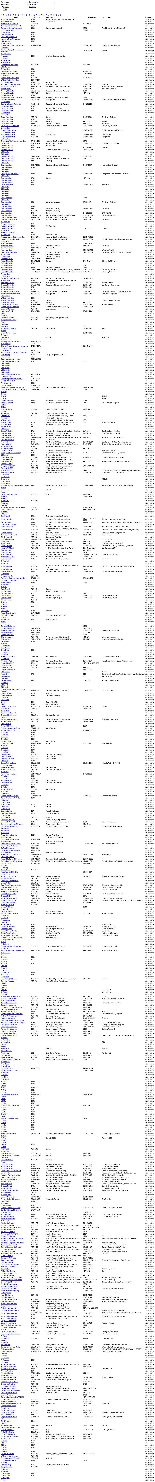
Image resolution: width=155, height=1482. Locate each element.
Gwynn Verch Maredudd (9, 494)
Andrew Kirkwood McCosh (10, 728)
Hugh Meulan (5, 1055)
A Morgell (4, 1342)
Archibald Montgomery (9, 1284)
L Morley (4, 1353)
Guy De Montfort (7, 1260)
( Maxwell (4, 678)
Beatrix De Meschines (9, 1005)
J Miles (3, 1086)
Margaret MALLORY (8, 466)
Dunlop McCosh (6, 741)
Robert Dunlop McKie (8, 894)
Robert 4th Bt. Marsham (9, 580)
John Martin (5, 611)
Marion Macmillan (7, 243)
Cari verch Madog (7, 318)
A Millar (3, 1088)
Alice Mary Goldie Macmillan (11, 84)
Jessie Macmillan (7, 185)
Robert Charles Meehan (9, 931)
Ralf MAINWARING (8, 381)
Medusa (4, 922)
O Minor (4, 1142)
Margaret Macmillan (8, 224)
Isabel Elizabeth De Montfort (11, 1264)
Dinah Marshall (6, 537)
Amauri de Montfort (8, 1232)
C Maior (4, 394)
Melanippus (5, 944)
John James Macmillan (9, 219)
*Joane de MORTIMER (9, 1369)
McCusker (4, 800)
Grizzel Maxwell (6, 680)
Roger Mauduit (6, 665)
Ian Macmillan (6, 143)
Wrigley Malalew (7, 400)
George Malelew (7, 403)
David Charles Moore (8, 1332)
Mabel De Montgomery (9, 1304)
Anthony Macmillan (7, 91)
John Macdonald (7, 34)
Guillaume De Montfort (9, 1258)
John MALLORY (6, 461)
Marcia (3, 488)
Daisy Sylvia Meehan (8, 926)
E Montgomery (6, 1293)
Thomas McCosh (7, 789)
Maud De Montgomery (9, 1306)
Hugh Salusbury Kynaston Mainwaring (14, 352)
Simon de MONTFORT (9, 1273)
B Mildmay (5, 1072)
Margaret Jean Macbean (9, 24)
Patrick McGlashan (7, 857)
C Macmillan (5, 102)
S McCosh (4, 787)
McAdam (4, 717)
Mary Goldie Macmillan (9, 252)
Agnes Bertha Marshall (9, 535)
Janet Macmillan (7, 167)
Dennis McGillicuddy (8, 822)
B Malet (3, 411)
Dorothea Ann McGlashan (10, 839)
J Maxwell (4, 685)
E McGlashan (6, 841)
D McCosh (5, 739)
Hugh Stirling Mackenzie (9, 65)
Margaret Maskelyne (8, 630)
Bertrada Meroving (7, 981)
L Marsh (4, 514)
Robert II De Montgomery (10, 1310)
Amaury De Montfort (8, 1236)
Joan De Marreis (7, 509)
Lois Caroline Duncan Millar (10, 1105)
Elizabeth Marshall (7, 539)
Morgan (3, 1340)
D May (3, 702)
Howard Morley (6, 1351)
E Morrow (4, 1362)
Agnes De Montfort (7, 1225)
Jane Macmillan (6, 165)
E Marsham (5, 574)
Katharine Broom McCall (9, 719)
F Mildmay (4, 1075)
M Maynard (5, 711)
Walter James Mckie (8, 902)
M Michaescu (5, 1064)
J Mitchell (4, 1158)
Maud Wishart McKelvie (9, 872)
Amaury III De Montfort (9, 1240)
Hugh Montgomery (7, 1295)
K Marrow (4, 512)
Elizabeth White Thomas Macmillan (13, 141)
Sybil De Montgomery (8, 1318)
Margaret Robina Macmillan (10, 239)
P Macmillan (5, 254)
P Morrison (5, 1360)
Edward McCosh (7, 743)
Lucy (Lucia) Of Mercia (9, 979)
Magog (3, 331)
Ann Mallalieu (6, 427)
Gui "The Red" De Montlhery (11, 1325)
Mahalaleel (5, 337)
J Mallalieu (5, 429)
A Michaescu (5, 1062)
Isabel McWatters (7, 911)
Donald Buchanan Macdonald (11, 28)
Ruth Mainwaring (7, 385)
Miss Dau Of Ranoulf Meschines (12, 1020)
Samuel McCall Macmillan (10, 278)
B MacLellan (5, 69)
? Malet (3, 405)
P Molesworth (6, 1205)
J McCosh (4, 761)
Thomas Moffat (6, 1184)
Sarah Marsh (5, 516)
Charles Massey (6, 637)
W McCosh (5, 793)
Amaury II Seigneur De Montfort (12, 1238)
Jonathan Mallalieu (7, 437)
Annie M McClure (7, 726)
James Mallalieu (6, 431)
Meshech (4, 1038)
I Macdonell (5, 48)
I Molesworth (5, 1201)
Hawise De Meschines (9, 1011)
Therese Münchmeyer (9, 715)
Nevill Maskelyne (7, 632)
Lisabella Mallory (7, 464)
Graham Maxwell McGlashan (11, 844)
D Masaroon (5, 624)
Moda (3, 1162)
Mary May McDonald (8, 813)
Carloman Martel (7, 593)
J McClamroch (6, 724)
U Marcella (5, 475)
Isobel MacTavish (7, 311)
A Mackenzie (5, 60)
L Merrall (4, 987)
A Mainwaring (6, 344)
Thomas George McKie (9, 898)
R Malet (4, 418)
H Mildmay (5, 1077)
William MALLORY (7, 470)
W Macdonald (6, 43)
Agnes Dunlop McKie (8, 876)
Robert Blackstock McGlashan (11, 859)
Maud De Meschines (8, 1018)
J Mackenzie (5, 67)
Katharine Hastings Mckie (10, 889)
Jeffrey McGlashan (7, 848)
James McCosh (6, 754)
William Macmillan (7, 298)
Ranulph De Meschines (9, 1025)
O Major (4, 396)
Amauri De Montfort (8, 1229)
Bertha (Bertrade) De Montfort (11, 1247)
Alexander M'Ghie (7, 19)
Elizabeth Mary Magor (9, 333)
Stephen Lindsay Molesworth (11, 1210)
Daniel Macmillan (7, 106)
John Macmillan (6, 198)
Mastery (4, 643)
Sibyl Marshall (6, 559)
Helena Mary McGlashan (9, 846)
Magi (3, 322)
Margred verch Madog (9, 320)
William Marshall (7, 571)
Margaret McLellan (7, 905)
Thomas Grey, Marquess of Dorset (13, 507)
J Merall (4, 966)
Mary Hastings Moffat (8, 1177)
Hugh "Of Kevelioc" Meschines (12, 1014)
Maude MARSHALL (8, 557)
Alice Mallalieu (6, 424)
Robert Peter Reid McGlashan (11, 861)
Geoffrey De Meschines (9, 1009)
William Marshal (6, 533)
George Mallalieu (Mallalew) (11, 453)
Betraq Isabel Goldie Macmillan (12, 97)
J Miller (3, 1116)
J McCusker (5, 806)
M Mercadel (5, 974)
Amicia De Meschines (8, 1003)
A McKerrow (5, 874)
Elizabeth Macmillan (8, 132)
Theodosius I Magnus (8, 328)
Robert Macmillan (7, 259)
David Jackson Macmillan (10, 126)
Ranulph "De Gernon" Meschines (12, 1022)
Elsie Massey (5, 639)
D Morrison (5, 1358)
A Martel (4, 587)
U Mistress (5, 1151)
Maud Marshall (6, 554)
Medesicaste (5, 920)
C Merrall (4, 985)
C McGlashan (6, 837)
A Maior (3, 392)
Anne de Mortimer (7, 1373)
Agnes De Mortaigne (8, 1364)
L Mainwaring (5, 363)
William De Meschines (9, 1035)
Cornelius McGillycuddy (9, 826)
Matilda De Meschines (9, 1016)
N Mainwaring (6, 376)
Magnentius (5, 326)
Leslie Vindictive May (8, 706)
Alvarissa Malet (6, 409)
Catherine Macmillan (8, 99)
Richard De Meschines (9, 1031)
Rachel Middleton (7, 1068)
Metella (3, 1046)
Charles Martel (6, 595)
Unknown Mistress (7, 1153)
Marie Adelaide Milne (8, 1134)
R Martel (4, 606)
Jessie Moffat (5, 1173)
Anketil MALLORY (7, 457)
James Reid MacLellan (9, 71)
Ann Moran (5, 1338)
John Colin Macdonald (9, 37)
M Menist (4, 961)
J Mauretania (5, 672)
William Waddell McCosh (9, 796)
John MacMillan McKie (9, 887)
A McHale (4, 865)
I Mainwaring (5, 355)
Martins (3, 622)
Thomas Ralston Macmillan (10, 294)
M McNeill (4, 909)
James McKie (6, 883)
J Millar (3, 1099)
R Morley (4, 1356)
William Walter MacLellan (10, 78)
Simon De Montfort (7, 1275)
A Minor (3, 1136)
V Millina (4, 1131)
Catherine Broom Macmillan (11, 104)
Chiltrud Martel (6, 600)
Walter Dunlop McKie (8, 900)
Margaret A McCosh (8, 767)
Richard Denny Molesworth (10, 1208)
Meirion (3, 942)
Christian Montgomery (9, 1288)
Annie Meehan (6, 924)
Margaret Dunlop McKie (9, 892)
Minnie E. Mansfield (8, 472)
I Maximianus (5, 676)
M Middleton (5, 1066)
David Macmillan (7, 108)
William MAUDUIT (7, 667)
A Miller (3, 1107)
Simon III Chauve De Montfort (11, 1280)
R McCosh (5, 785)
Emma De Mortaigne (8, 1366)
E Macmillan (5, 139)
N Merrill (4, 994)
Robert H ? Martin (7, 615)
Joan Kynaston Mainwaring (10, 359)
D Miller (3, 1112)
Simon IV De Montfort (8, 1282)
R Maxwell (4, 697)
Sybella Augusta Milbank (9, 1070)
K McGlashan (6, 852)
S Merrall (4, 992)
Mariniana (4, 505)
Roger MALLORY (7, 468)
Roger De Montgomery (9, 1313)
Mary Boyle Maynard (8, 713)
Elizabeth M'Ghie (7, 21)
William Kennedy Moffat (9, 1190)
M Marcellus (5, 481)
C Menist (4, 957)
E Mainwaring (6, 348)
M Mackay (4, 56)
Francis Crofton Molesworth (10, 1199)
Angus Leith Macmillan (9, 86)
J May (3, 704)
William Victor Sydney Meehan (12, 937)
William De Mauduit (8, 670)
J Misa (3, 1144)
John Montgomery (7, 1301)
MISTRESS (5, 1149)
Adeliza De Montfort (8, 1223)
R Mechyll (4, 918)
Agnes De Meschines (8, 998)
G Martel (4, 602)
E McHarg (4, 868)
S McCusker (5, 809)
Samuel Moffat (6, 1182)
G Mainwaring (6, 350)
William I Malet (6, 422)
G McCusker (5, 802)
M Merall (4, 968)
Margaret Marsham (7, 576)
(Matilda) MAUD (6, 661)
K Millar (3, 1103)
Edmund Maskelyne (8, 626)
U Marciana (5, 490)
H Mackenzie (5, 62)
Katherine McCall (7, 721)
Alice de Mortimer (7, 1371)
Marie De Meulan (7, 1057)
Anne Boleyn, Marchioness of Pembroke (15, 485)
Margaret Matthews (8, 656)
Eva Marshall (5, 541)
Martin (3, 608)
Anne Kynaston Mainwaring (10, 342)
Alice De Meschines (8, 1001)
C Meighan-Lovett (7, 939)
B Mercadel (5, 972)
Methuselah (5, 1049)
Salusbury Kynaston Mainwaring (12, 387)
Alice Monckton (6, 1212)
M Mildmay (5, 1079)
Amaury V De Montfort (9, 1245)
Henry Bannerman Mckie (9, 881)
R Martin (4, 617)
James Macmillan (7, 145)
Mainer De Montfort (8, 1267)
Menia (3, 955)
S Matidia (4, 654)
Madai (3, 313)
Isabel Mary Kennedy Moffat (11, 1171)
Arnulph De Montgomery (9, 1286)
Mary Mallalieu (6, 442)
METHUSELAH (6, 1051)
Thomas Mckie (6, 896)
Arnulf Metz (5, 1053)
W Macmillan (5, 296)
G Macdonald (5, 32)
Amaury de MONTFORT (9, 1234)
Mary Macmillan (6, 248)
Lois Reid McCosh (7, 765)
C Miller (3, 1110)
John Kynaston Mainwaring (10, 361)
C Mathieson (5, 648)
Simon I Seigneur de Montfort (11, 1277)
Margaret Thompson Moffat (10, 1175)
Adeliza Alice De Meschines (11, 996)
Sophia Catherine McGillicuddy (12, 824)
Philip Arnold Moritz (8, 1349)
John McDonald (6, 811)
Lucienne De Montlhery (9, 1327)
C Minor (4, 1140)
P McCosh (4, 776)
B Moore (4, 1329)
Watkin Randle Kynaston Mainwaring (14, 389)
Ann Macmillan (6, 89)
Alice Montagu (6, 1214)
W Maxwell (5, 700)
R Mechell (4, 916)
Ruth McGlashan (7, 863)
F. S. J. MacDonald (7, 30)
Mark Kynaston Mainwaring (10, 374)
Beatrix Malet (5, 413)
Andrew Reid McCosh (8, 730)
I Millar (3, 1096)
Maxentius (4, 674)
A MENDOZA (5, 953)
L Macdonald (5, 41)
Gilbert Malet (5, 416)
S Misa (3, 1147)
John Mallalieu (6, 433)
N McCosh (5, 772)
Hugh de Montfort (7, 1262)
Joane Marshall (6, 552)
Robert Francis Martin (8, 613)
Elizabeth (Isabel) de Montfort (11, 1253)
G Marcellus (5, 477)
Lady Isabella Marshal (9, 524)
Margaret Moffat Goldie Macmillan (13, 237)
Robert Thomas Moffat (9, 1179)
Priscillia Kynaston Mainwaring (11, 379)
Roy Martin (5, 619)
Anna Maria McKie (7, 878)
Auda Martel (5, 589)
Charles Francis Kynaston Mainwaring (14, 346)
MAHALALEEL (6, 339)
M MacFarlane (6, 54)
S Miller (3, 1127)
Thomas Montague (7, 1216)
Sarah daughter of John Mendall (12, 950)
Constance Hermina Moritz (10, 1347)
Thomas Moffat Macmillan (10, 291)
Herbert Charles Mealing (9, 913)
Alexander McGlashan (9, 835)
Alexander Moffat (7, 1164)
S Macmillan (5, 280)
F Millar (3, 1090)
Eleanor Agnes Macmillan (10, 130)
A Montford (5, 1221)
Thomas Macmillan (7, 283)
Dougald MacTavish (8, 309)
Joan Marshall (6, 550)
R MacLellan (5, 76)
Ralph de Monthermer (8, 1321)
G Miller (4, 1114)
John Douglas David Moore (10, 1334)
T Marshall (4, 563)
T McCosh (4, 791)
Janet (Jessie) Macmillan (9, 174)
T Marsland (5, 585)
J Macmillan (5, 152)
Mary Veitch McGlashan (9, 854)
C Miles (3, 1083)
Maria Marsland (6, 582)
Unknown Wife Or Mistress (10, 1155)
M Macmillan (5, 222)
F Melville (4, 948)
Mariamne (4, 503)
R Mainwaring (6, 383)
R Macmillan (5, 274)
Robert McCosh (6, 780)
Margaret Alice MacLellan (10, 73)
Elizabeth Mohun (7, 1192)
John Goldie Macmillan (9, 217)
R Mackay (4, 58)
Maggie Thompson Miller (9, 1118)
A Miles (3, 1081)
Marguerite (5, 501)
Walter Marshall (6, 566)
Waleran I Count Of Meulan (10, 1059)
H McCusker (5, 804)
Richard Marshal (7, 526)
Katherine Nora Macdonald (10, 39)
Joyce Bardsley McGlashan (10, 850)
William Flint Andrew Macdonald (12, 45)
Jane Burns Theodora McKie (11, 885)
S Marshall (5, 561)
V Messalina (5, 1040)
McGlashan (5, 828)
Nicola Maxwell (6, 695)
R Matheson (5, 646)
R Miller (3, 1125)
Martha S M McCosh (8, 769)
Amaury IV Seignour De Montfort (12, 1243)
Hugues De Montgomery (9, 1299)
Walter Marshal (6, 530)
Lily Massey (5, 641)
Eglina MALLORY (7, 459)
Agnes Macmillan (7, 82)
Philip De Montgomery (9, 1308)
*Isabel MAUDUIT (7, 663)
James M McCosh (7, 759)
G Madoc (4, 315)
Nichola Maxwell (7, 693)
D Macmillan (5, 113)
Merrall (3, 983)
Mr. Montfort (5, 1269)
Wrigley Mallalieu (7, 451)
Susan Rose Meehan (8, 933)
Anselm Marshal (6, 519)
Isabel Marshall (6, 546)
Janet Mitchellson (7, 1160)
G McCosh (5, 750)
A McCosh (4, 732)
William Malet (5, 420)
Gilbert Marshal (6, 522)
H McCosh (5, 752)
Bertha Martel (6, 591)
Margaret (4, 496)
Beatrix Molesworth (8, 1197)
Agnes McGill (5, 817)
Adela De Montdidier (8, 1219)
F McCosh (4, 748)
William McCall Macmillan (10, 304)
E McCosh (4, 745)
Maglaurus (5, 324)
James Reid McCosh (8, 763)
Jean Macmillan (6, 178)
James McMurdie (7, 907)
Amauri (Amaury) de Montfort (11, 1227)
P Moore (4, 1336)
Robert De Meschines (8, 1033)
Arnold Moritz (5, 1345)
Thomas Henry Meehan (9, 935)
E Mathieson (5, 652)
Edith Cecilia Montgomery (10, 1291)
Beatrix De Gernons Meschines (12, 1007)
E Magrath (4, 335)
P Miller (3, 1120)
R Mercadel (5, 977)
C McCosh (5, 735)
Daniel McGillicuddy (8, 820)
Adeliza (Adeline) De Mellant (11, 946)
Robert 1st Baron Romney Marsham (13, 578)
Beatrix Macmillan (7, 95)
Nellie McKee (5, 870)
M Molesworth (6, 1203)
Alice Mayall (5, 708)
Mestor (3, 1044)
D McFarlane (5, 815)
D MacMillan (5, 115)
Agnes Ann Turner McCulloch (11, 798)
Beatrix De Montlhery (8, 1323)
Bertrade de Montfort (8, 1251)
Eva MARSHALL (7, 543)
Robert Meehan (6, 929)
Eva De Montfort (7, 1256)
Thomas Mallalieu (7, 446)
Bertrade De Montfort (8, 1249)
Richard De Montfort (8, 1271)
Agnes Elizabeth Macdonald (11, 26)
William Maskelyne (7, 635)
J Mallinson (5, 455)
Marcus (3, 492)
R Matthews (5, 659)
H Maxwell (4, 683)
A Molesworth (6, 1195)
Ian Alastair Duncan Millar (10, 1094)
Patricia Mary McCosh (9, 774)
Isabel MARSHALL (7, 548)
